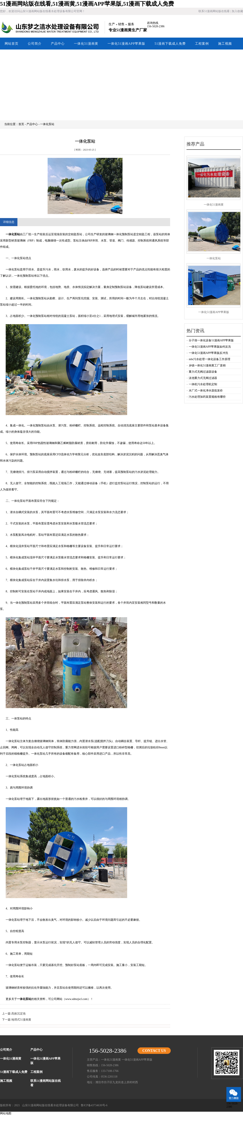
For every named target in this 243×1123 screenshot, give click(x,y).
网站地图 (5, 1113)
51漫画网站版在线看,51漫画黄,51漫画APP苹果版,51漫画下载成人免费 (87, 4)
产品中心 (58, 43)
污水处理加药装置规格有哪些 (207, 396)
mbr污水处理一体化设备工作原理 (209, 359)
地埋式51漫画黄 (21, 1019)
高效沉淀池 (18, 1013)
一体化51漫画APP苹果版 (126, 43)
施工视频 (225, 43)
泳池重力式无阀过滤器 (203, 378)
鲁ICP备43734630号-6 (94, 1105)
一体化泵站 (13, 234)
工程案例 (202, 43)
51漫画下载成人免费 (170, 43)
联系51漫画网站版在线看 (214, 11)
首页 (21, 124)
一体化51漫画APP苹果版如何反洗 (210, 346)
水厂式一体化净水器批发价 (206, 390)
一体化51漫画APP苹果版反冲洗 (208, 352)
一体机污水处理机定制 (203, 384)
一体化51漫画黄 (86, 43)
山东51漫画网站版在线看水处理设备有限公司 (50, 27)
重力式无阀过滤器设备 (203, 371)
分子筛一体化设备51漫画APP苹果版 (211, 340)
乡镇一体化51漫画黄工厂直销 (207, 365)
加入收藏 (237, 11)
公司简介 (35, 43)
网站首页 (11, 43)
